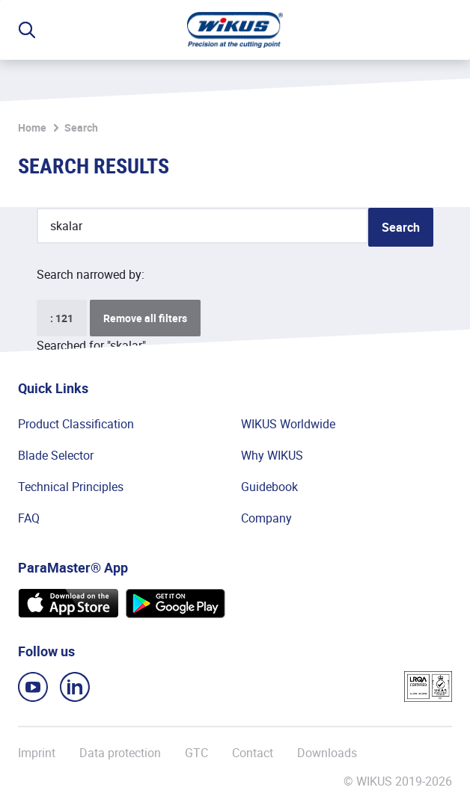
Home (32, 127)
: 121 (61, 318)
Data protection (120, 752)
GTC (196, 752)
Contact (252, 752)
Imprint (36, 752)
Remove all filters (145, 318)
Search (81, 127)
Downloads (327, 752)
